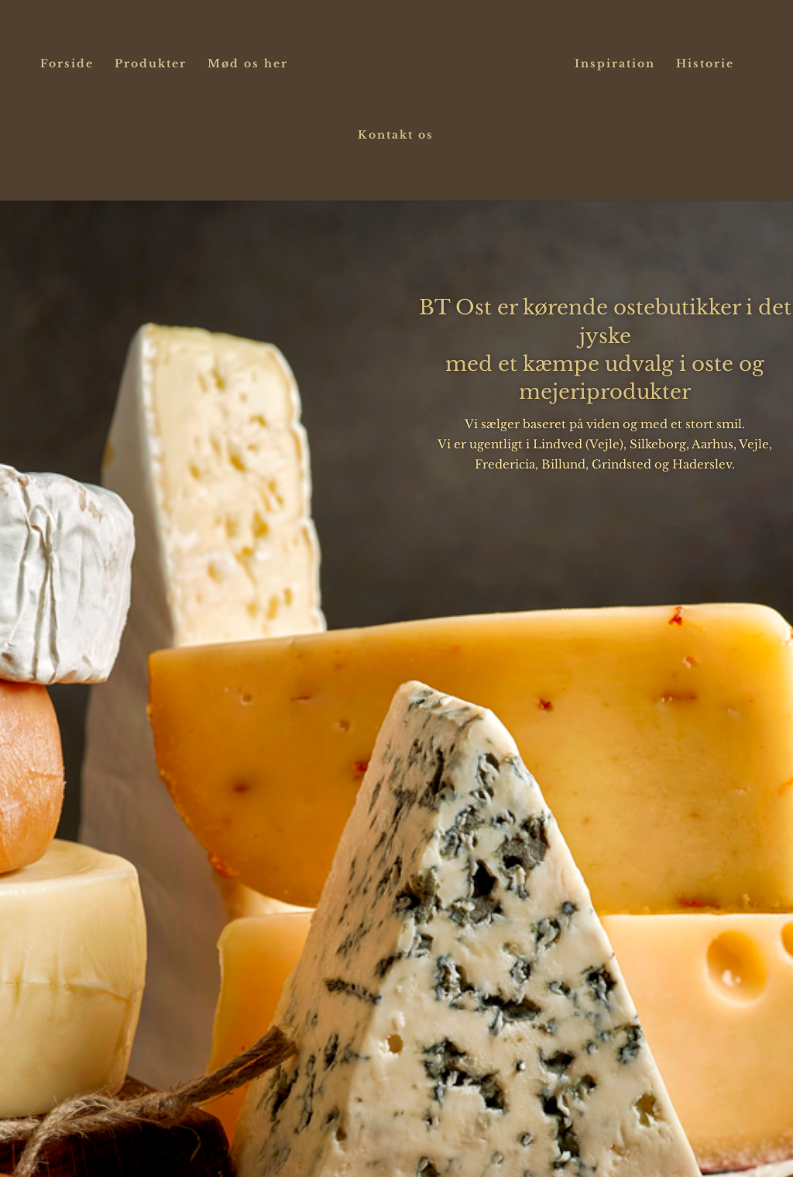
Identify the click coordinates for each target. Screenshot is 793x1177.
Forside (67, 64)
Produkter (151, 64)
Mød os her (248, 64)
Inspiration (615, 64)
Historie (705, 64)
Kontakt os (396, 135)
